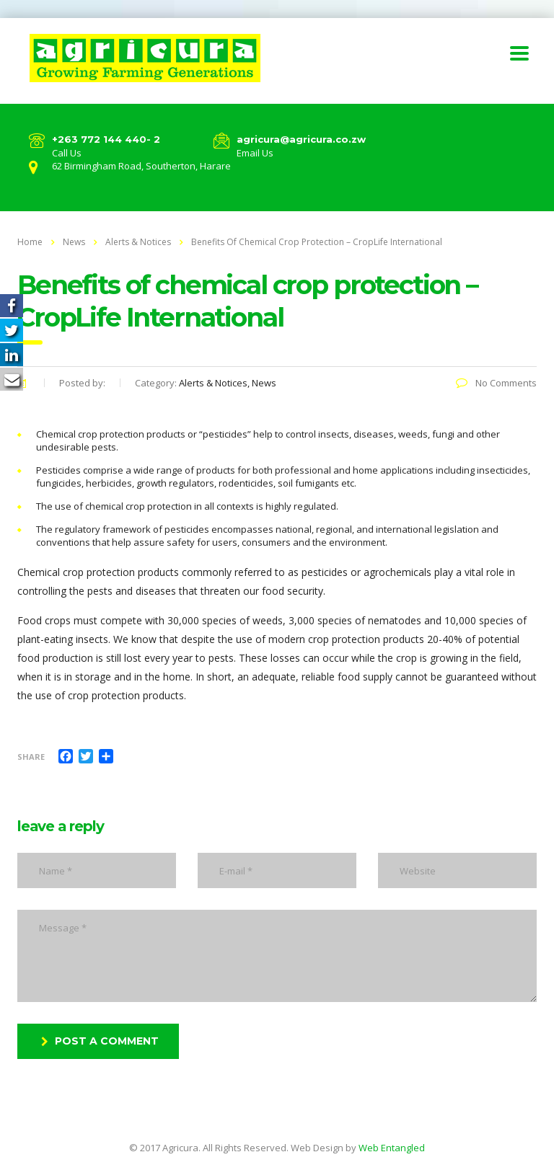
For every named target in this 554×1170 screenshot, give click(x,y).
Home (30, 242)
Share (31, 756)
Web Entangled (392, 1147)
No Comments (496, 382)
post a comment (100, 1040)
